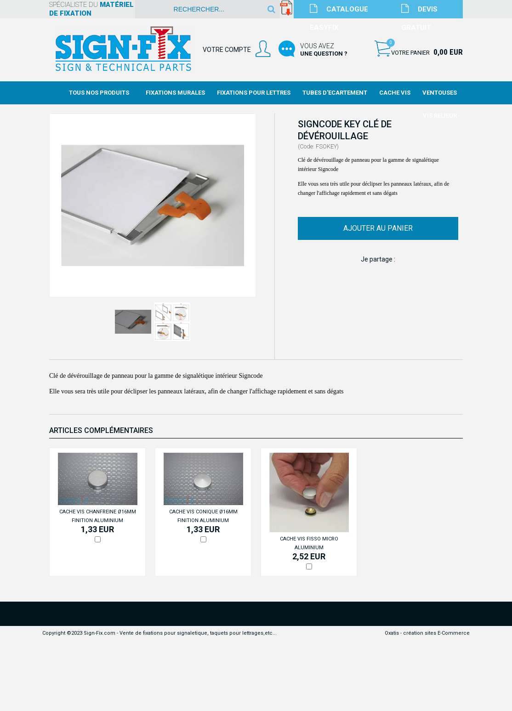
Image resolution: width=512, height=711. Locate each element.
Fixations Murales (175, 92)
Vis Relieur (440, 115)
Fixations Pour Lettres (253, 92)
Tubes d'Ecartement (334, 92)
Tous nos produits (99, 92)
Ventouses (439, 92)
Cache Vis (394, 92)
